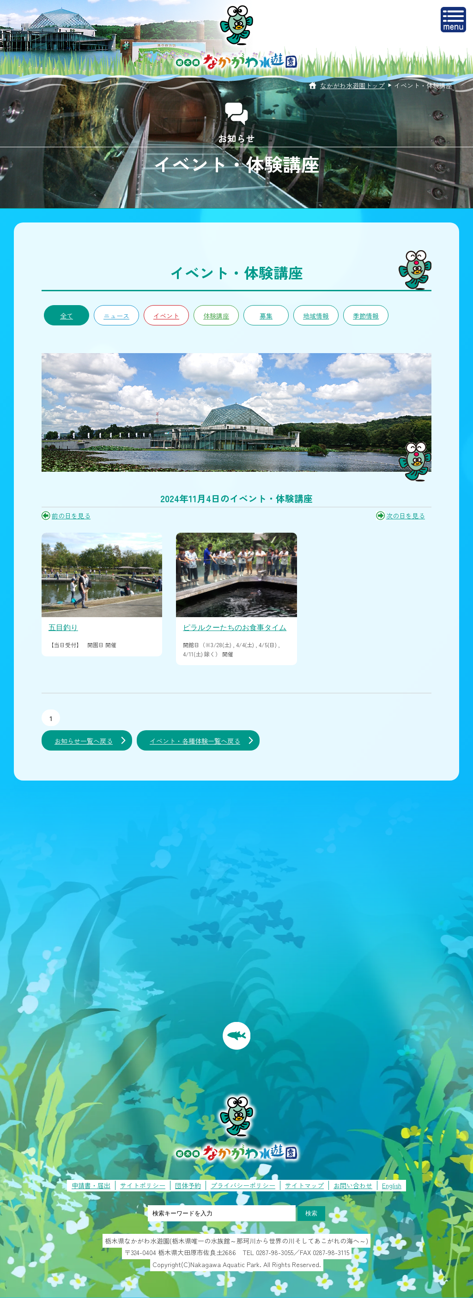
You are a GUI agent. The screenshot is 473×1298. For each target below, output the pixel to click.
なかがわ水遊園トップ (352, 85)
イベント (166, 315)
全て (66, 315)
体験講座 (216, 315)
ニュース (116, 315)
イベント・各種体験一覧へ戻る (195, 740)
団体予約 (188, 1185)
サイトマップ (304, 1185)
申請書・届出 (91, 1185)
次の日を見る (405, 515)
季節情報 (366, 315)
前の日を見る (71, 515)
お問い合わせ (353, 1185)
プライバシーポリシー (243, 1185)
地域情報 (316, 315)
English (391, 1185)
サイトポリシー (142, 1185)
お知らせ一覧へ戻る (84, 740)
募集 (266, 315)
